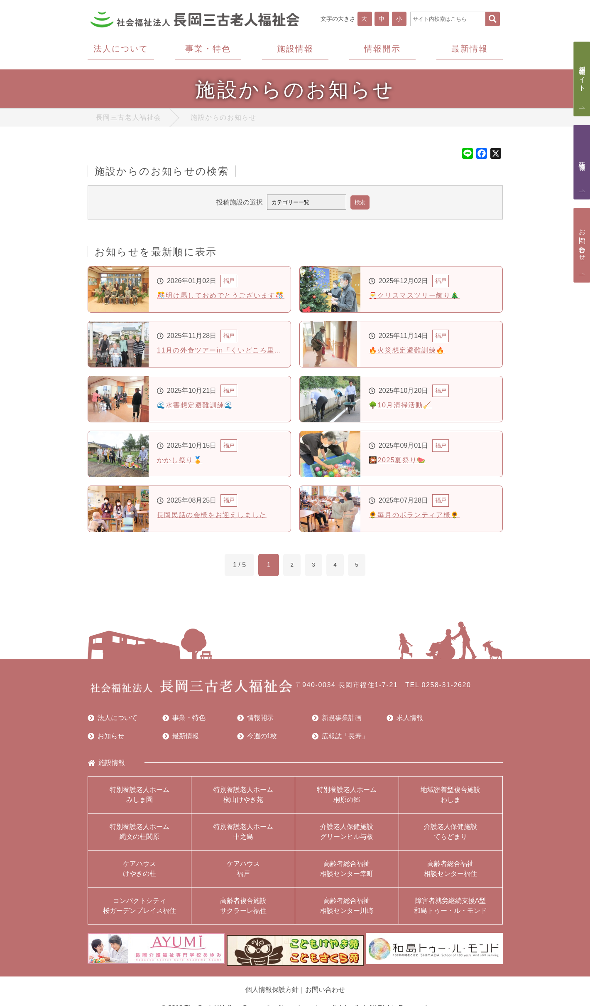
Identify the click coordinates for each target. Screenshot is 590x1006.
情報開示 (255, 720)
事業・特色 (184, 720)
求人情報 (405, 720)
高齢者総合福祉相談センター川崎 (346, 907)
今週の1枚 (257, 738)
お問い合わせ (325, 987)
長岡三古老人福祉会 (129, 119)
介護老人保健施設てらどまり (450, 833)
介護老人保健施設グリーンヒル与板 (346, 833)
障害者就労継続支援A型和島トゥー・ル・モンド (450, 907)
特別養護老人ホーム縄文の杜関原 (139, 833)
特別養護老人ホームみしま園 (139, 796)
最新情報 (180, 738)
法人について (112, 720)
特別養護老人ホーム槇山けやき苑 (243, 796)
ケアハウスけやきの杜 (139, 870)
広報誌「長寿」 (340, 738)
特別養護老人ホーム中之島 (243, 833)
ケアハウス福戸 (243, 870)
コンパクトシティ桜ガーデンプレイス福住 (139, 907)
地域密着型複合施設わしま (450, 796)
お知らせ (106, 738)
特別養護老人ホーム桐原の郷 (347, 796)
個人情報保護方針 (272, 987)
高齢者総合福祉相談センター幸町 (346, 870)
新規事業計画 (337, 720)
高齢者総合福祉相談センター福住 (450, 870)
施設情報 (106, 764)
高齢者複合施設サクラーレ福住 (243, 907)
